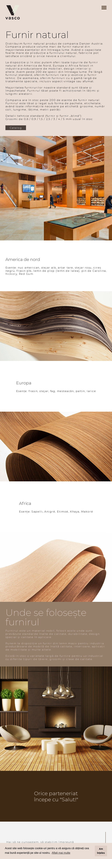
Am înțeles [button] (101, 850)
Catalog (16, 127)
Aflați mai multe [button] (61, 852)
